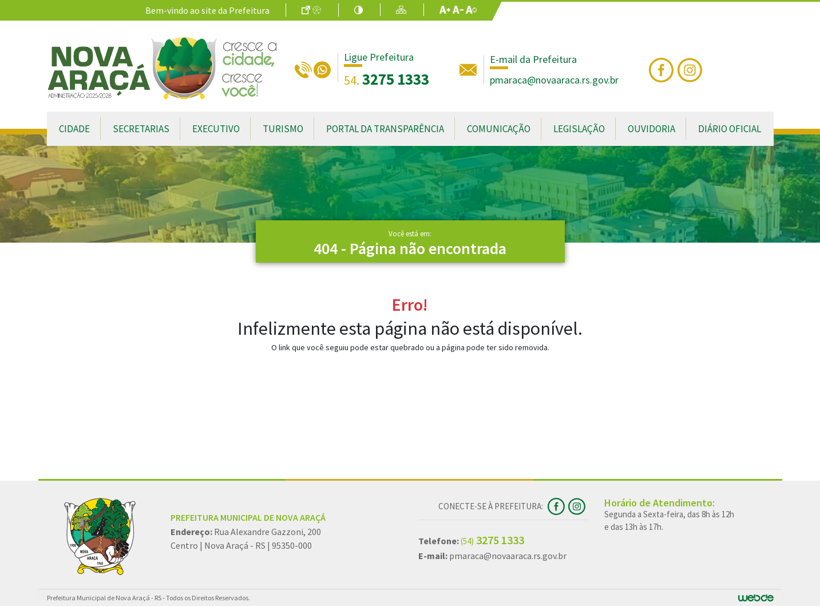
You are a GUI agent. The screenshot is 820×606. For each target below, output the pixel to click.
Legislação (579, 128)
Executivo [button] (216, 128)
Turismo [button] (283, 128)
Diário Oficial (729, 128)
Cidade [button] (74, 128)
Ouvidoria (651, 128)
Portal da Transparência (385, 128)
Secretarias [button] (141, 128)
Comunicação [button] (498, 128)
